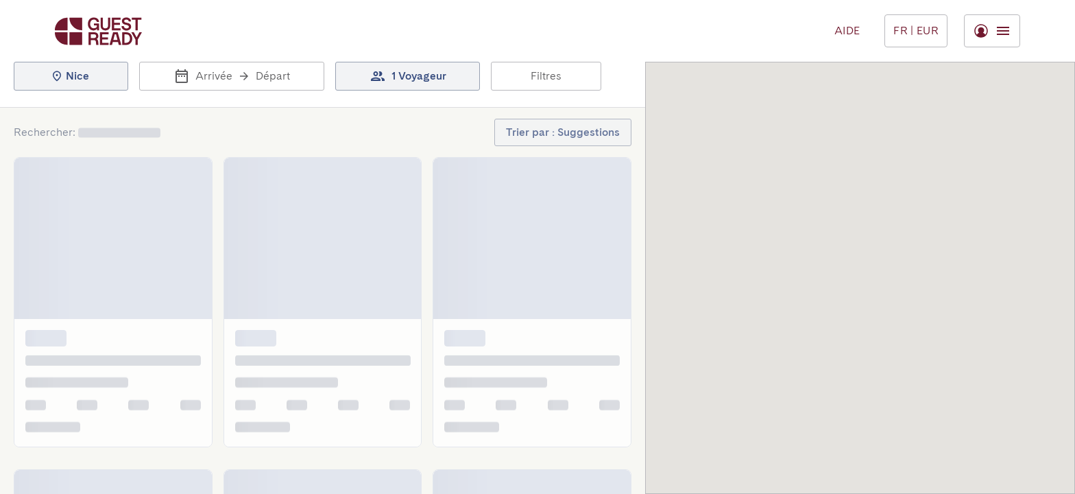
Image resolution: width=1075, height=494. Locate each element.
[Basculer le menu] (915, 30)
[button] (71, 76)
